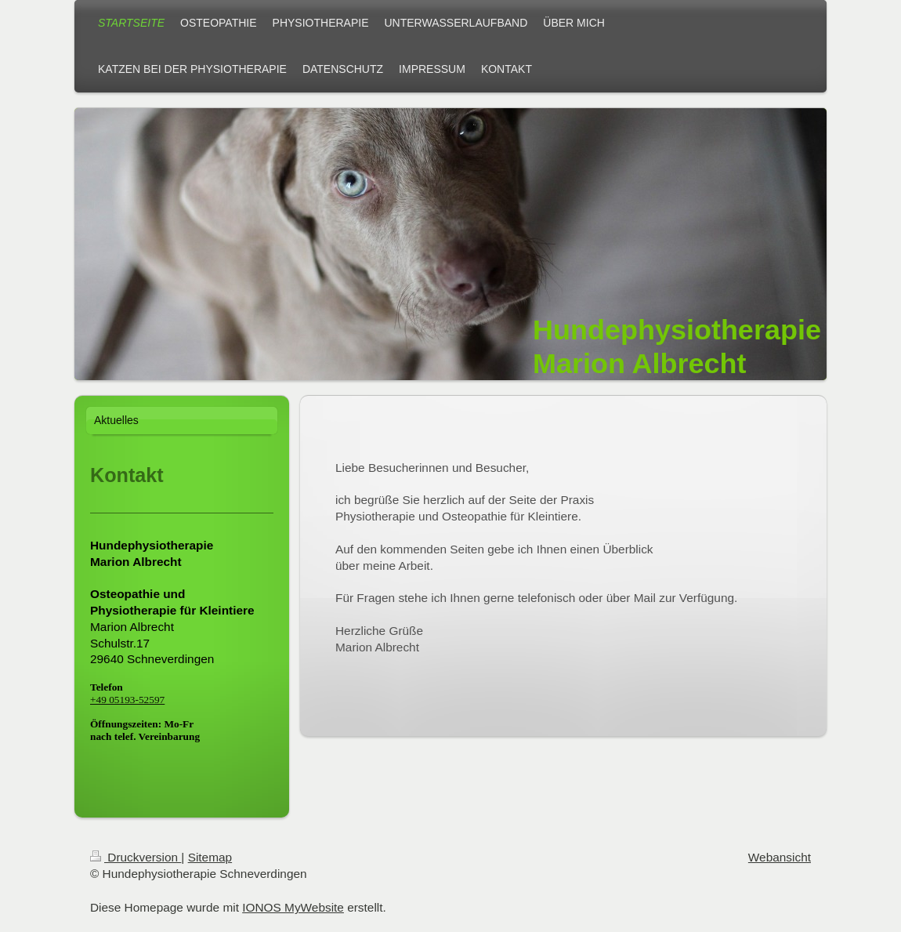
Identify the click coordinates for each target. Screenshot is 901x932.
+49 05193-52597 (127, 699)
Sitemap (210, 857)
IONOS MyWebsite (293, 907)
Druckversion (135, 857)
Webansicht (779, 857)
